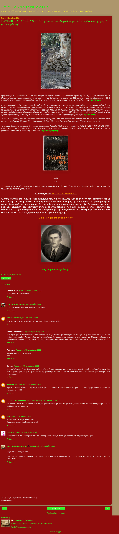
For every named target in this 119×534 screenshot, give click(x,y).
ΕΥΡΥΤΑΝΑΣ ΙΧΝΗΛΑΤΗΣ (25, 7)
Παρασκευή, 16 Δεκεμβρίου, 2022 (42, 446)
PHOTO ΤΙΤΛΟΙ (12, 304)
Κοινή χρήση (6, 278)
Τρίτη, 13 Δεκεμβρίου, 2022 (21, 416)
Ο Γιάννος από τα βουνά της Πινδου (21, 400)
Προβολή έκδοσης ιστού (56, 513)
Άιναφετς (10, 432)
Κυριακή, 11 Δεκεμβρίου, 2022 (30, 384)
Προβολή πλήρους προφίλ (21, 527)
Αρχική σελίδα (55, 508)
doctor (9, 318)
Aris (8, 416)
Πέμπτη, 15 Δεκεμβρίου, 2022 (26, 432)
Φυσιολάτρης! (12, 384)
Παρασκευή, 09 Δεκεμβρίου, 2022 (25, 318)
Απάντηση (10, 297)
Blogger (58, 532)
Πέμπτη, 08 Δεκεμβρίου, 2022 (30, 290)
